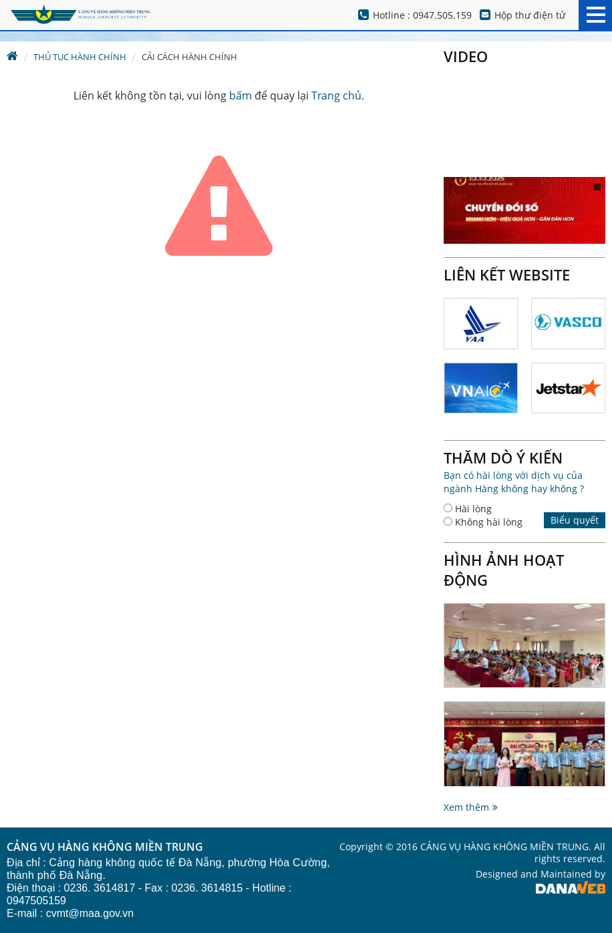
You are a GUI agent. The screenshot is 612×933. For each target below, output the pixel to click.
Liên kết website (507, 274)
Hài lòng (473, 508)
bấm (240, 95)
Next (604, 274)
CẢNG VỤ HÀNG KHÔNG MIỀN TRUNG (105, 847)
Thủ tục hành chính (79, 57)
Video (466, 56)
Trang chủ (336, 95)
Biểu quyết (575, 520)
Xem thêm (466, 807)
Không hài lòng (488, 522)
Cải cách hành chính (189, 57)
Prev (589, 274)
